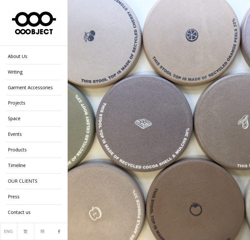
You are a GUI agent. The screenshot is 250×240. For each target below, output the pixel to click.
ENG (8, 231)
